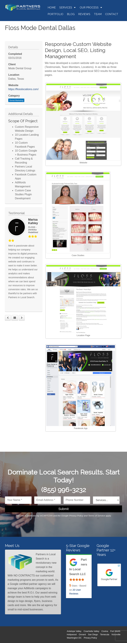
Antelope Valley (74, 631)
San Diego (93, 634)
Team (98, 14)
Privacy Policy (76, 515)
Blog (71, 14)
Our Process (91, 7)
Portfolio (55, 14)
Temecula (104, 634)
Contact (111, 14)
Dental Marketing (16, 100)
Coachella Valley (91, 631)
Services (67, 7)
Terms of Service (96, 515)
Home (52, 7)
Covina (104, 631)
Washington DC (74, 638)
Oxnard (82, 634)
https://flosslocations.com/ (23, 89)
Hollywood (72, 634)
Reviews (84, 14)
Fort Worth (115, 631)
